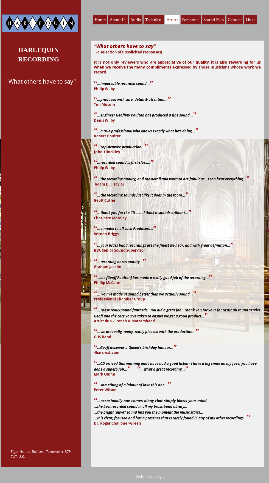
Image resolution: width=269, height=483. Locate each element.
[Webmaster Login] (150, 476)
